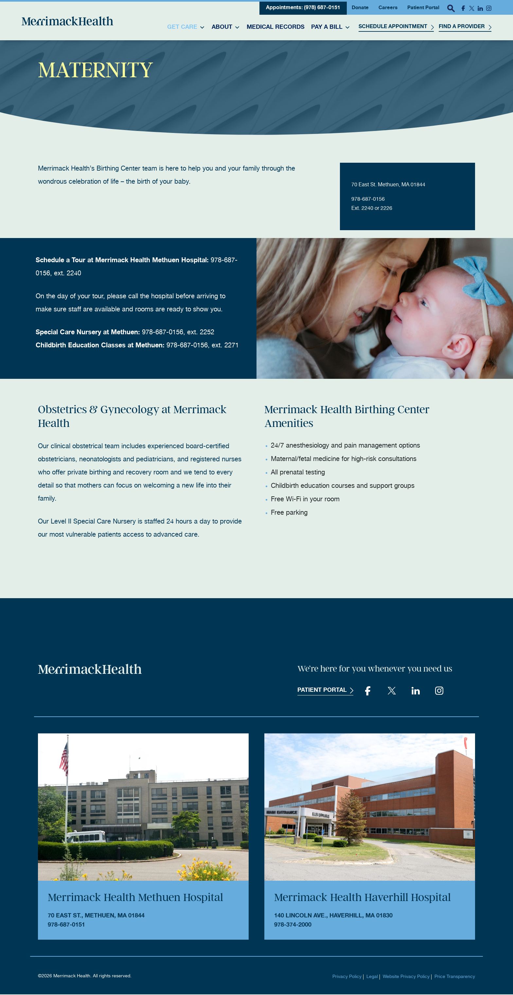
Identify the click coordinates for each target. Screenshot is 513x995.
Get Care (186, 27)
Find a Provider (462, 27)
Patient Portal (423, 8)
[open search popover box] (450, 8)
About (226, 27)
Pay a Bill (330, 27)
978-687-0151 (66, 926)
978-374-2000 (292, 926)
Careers (388, 8)
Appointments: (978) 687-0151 (303, 8)
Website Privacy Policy (406, 977)
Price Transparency (454, 977)
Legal (372, 977)
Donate (360, 8)
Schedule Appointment (393, 27)
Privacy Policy (347, 977)
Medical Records (276, 27)
